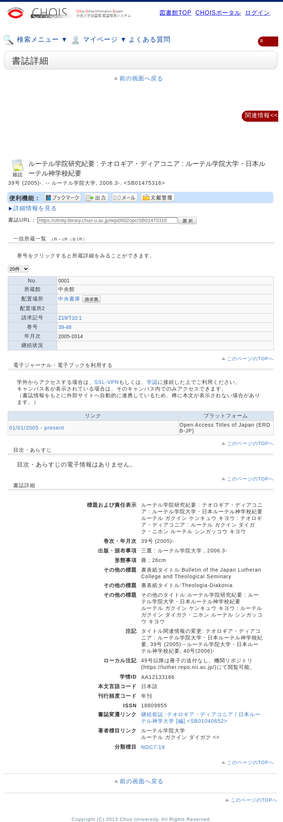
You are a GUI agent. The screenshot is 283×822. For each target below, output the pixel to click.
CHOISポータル (218, 13)
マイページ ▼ (98, 39)
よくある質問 (150, 39)
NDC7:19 (153, 747)
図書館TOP (175, 13)
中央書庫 (69, 298)
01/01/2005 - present (36, 428)
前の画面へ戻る (141, 78)
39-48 (64, 327)
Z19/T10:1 (70, 318)
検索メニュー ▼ (35, 39)
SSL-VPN (106, 382)
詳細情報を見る (35, 208)
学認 (152, 382)
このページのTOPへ (250, 358)
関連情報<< (261, 115)
